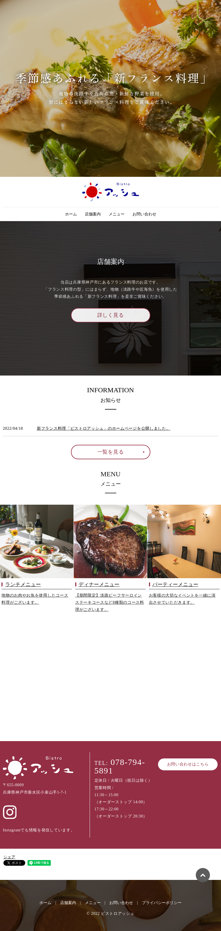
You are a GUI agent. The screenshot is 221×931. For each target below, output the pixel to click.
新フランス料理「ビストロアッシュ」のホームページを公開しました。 (103, 428)
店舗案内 (93, 214)
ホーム (71, 214)
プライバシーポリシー (162, 903)
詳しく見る (110, 315)
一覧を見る (110, 452)
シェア (9, 857)
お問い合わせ (144, 214)
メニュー (117, 214)
